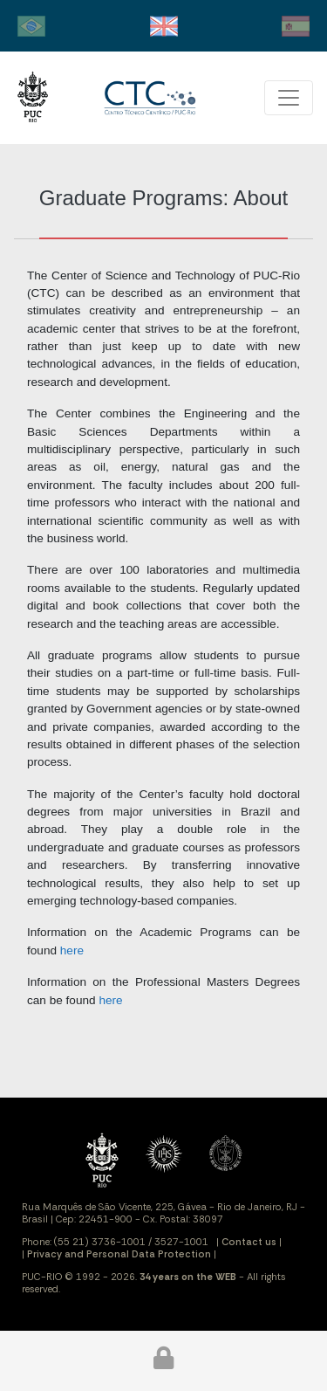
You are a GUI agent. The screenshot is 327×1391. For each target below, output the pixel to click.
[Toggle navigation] (288, 97)
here (72, 950)
